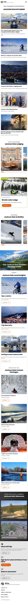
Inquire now (4, 578)
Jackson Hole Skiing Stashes (9, 109)
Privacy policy (5, 597)
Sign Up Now (5, 564)
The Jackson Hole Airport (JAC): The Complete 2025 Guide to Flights (11, 31)
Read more (4, 553)
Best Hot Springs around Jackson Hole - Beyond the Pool (12, 132)
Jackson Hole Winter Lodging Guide (11, 86)
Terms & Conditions (6, 592)
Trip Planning (4, 594)
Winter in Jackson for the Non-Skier (11, 55)
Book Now (5, 400)
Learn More (5, 205)
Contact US (4, 587)
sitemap (3, 590)
